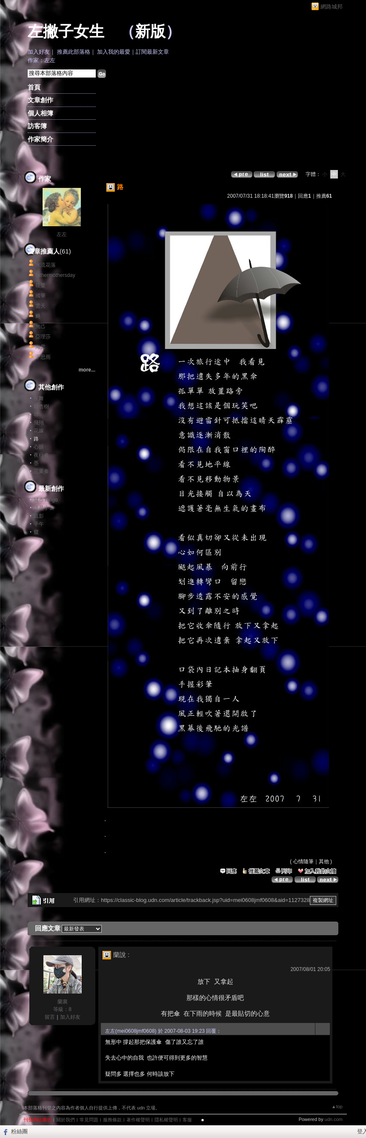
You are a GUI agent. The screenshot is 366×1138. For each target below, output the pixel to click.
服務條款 (112, 1119)
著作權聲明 (138, 1119)
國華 (40, 296)
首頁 (34, 87)
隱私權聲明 (166, 1119)
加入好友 (39, 52)
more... (87, 370)
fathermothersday (55, 275)
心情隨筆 (303, 861)
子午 (39, 524)
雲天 (40, 306)
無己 (40, 326)
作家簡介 (40, 139)
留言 (50, 1017)
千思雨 (43, 357)
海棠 (40, 347)
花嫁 (39, 431)
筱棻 (40, 285)
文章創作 (40, 100)
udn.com (334, 1119)
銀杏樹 (41, 406)
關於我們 (65, 1119)
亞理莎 (43, 337)
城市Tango (46, 500)
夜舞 (39, 398)
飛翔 (39, 423)
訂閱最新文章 (152, 52)
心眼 (39, 447)
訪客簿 (37, 126)
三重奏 (41, 471)
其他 (324, 861)
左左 (62, 234)
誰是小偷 (44, 508)
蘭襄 (62, 1002)
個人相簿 (40, 113)
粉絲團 (19, 1131)
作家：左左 (41, 60)
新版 (150, 31)
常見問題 (89, 1119)
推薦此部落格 (73, 52)
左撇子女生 (66, 31)
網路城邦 (331, 6)
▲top (337, 1106)
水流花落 (45, 265)
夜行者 (41, 455)
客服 (187, 1119)
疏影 (39, 516)
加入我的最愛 (113, 52)
